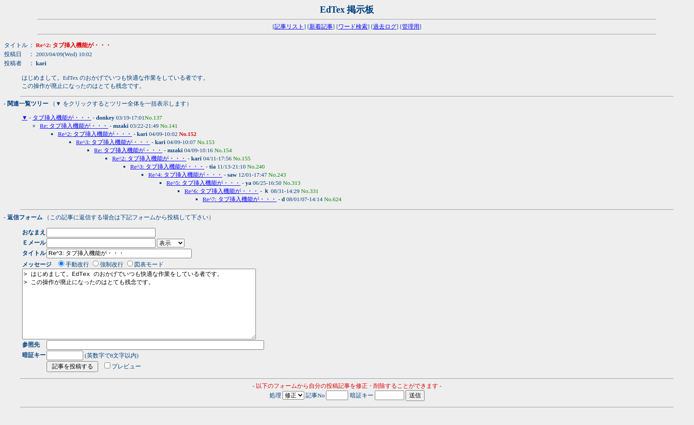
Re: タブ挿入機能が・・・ (74, 125)
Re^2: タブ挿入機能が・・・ (95, 133)
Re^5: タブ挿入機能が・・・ (203, 182)
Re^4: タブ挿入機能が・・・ (185, 174)
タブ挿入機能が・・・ (62, 117)
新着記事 (321, 26)
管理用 (411, 26)
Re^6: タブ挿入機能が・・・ (221, 191)
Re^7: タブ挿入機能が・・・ (240, 199)
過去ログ (385, 26)
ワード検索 (353, 26)
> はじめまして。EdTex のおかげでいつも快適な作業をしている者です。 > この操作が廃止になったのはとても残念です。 (153, 311)
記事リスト (289, 26)
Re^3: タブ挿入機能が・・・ (113, 142)
